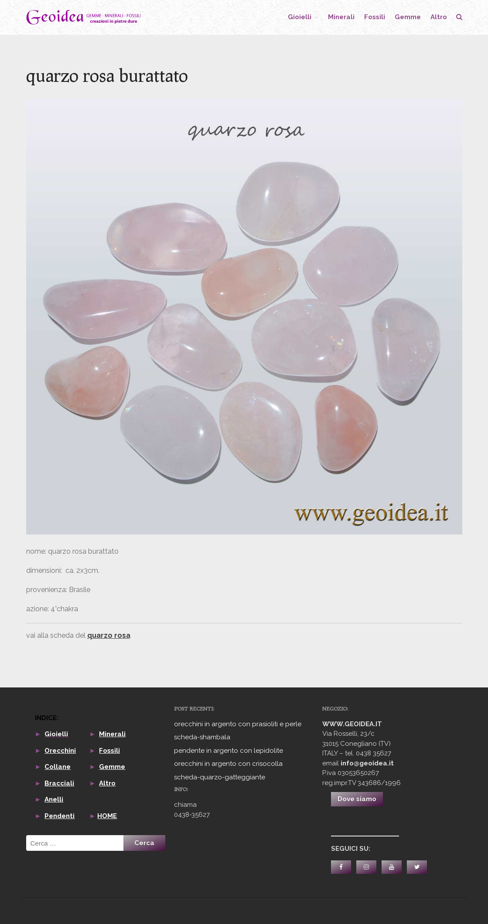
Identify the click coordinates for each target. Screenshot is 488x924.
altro (438, 17)
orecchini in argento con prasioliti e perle (237, 724)
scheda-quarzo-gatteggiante (219, 777)
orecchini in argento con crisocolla (228, 764)
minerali (341, 17)
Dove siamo (357, 799)
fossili (374, 17)
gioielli (299, 17)
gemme (408, 17)
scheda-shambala (202, 737)
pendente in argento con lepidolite (228, 751)
